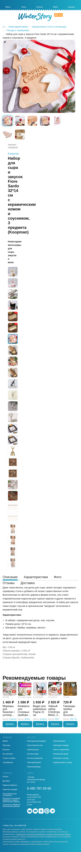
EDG (57, 719)
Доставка (6, 781)
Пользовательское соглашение (10, 794)
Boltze (27, 719)
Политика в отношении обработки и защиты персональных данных (11, 800)
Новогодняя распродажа (36, 741)
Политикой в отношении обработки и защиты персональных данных (43, 834)
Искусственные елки (35, 745)
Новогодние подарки (61, 745)
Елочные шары (33, 754)
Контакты (6, 750)
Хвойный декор (33, 750)
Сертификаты (8, 762)
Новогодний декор (34, 762)
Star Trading (75, 719)
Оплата (5, 777)
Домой (5, 741)
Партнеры (6, 745)
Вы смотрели (8, 754)
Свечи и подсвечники (61, 750)
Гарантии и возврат (10, 789)
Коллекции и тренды (61, 758)
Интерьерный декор (60, 754)
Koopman (13, 153)
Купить (10, 724)
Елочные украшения (35, 758)
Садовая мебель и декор (62, 762)
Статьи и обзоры (9, 758)
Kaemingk (13, 719)
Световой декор (59, 741)
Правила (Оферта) (10, 785)
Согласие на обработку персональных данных (11, 805)
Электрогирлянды (34, 767)
